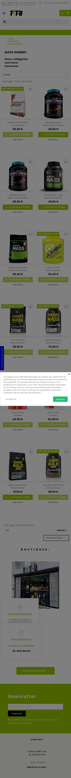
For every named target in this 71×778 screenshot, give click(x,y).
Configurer (10, 399)
